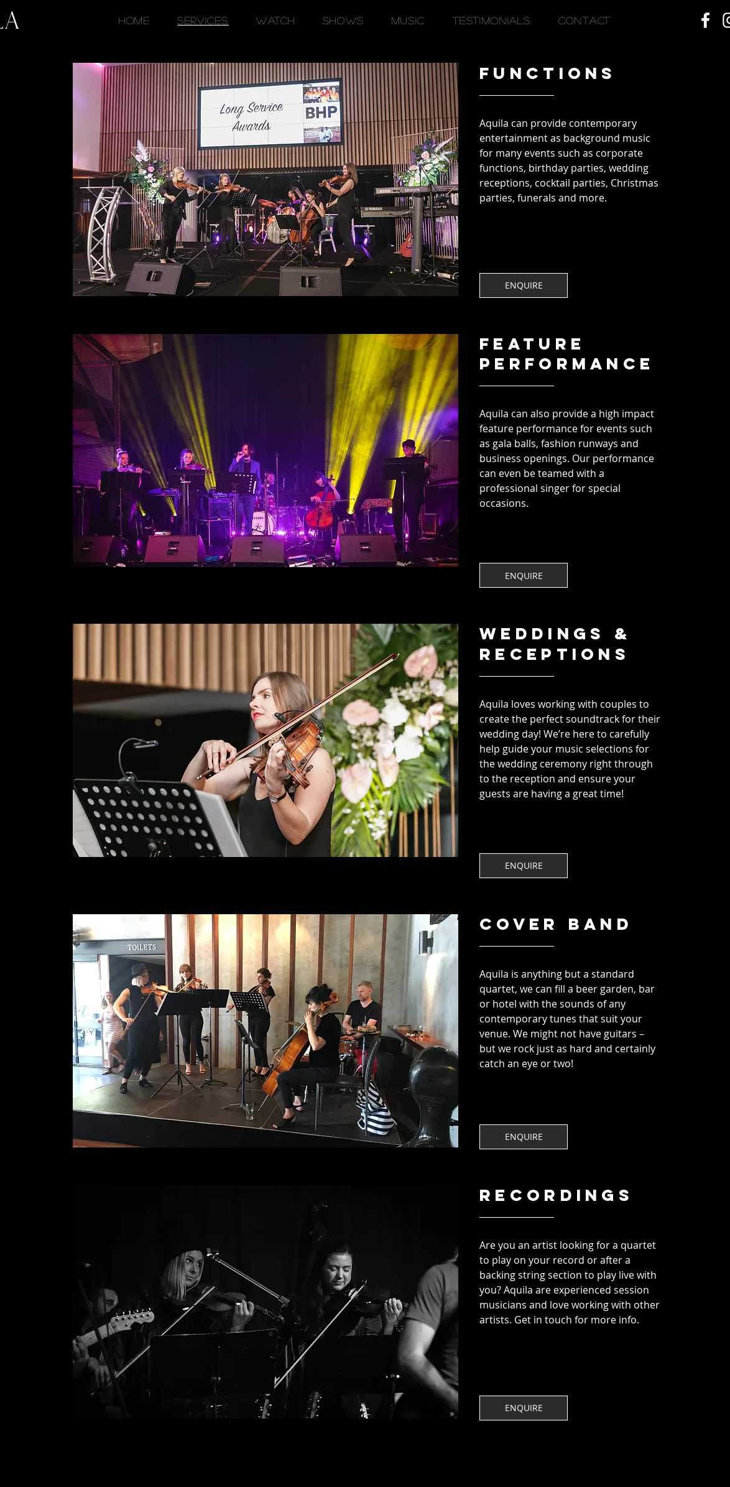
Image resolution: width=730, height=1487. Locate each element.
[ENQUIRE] (523, 285)
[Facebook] (705, 20)
